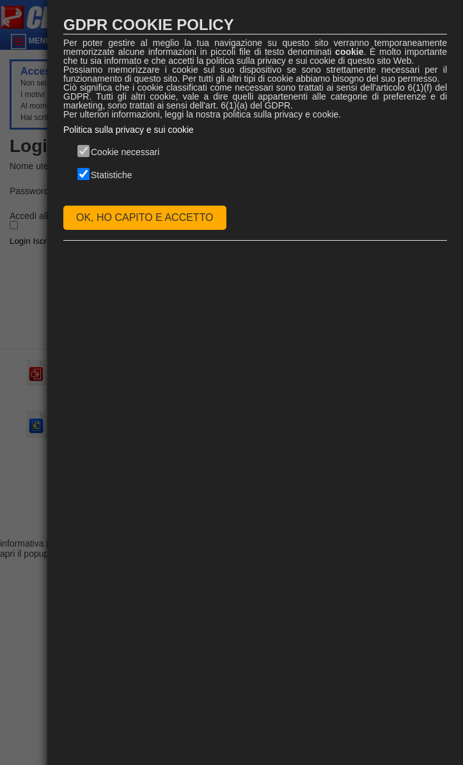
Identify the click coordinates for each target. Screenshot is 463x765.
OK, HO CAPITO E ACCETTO (145, 217)
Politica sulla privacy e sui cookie (128, 130)
